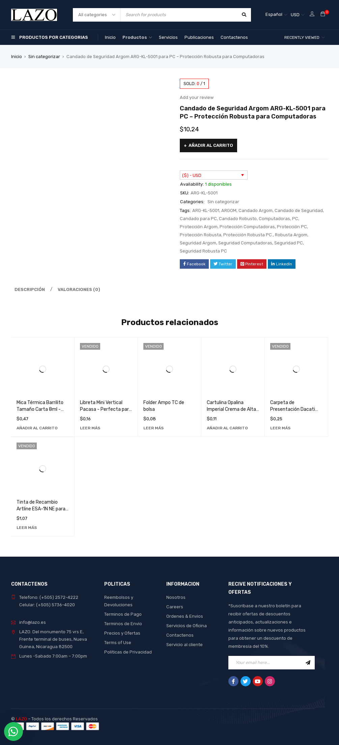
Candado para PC (198, 218)
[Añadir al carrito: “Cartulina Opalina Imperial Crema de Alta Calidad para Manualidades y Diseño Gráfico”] (227, 428)
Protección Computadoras (247, 226)
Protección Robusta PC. (248, 234)
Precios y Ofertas (122, 633)
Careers (174, 606)
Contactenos (180, 635)
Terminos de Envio (123, 623)
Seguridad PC (288, 242)
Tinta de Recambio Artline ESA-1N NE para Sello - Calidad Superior (41, 508)
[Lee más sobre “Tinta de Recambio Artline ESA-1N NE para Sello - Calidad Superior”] (27, 528)
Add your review (197, 97)
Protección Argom (199, 226)
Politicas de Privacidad (128, 652)
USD (295, 14)
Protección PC (292, 226)
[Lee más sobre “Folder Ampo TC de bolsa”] (153, 428)
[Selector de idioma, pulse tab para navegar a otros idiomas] (276, 14)
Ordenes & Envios (184, 616)
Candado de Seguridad (299, 210)
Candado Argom (255, 210)
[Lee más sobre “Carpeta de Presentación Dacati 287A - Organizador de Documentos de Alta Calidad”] (280, 428)
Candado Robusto (238, 218)
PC (295, 218)
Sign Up (308, 662)
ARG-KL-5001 (205, 210)
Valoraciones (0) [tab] (79, 289)
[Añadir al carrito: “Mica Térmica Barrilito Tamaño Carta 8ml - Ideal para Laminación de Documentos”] (37, 428)
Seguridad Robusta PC (203, 251)
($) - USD (191, 175)
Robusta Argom (291, 234)
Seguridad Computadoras (245, 242)
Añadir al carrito (211, 145)
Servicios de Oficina (186, 625)
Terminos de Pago (123, 614)
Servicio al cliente (184, 644)
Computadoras (274, 218)
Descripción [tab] (30, 289)
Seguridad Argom (198, 242)
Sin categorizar (44, 56)
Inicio (16, 56)
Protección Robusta (200, 234)
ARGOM (228, 210)
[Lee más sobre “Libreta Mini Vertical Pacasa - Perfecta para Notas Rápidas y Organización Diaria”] (90, 428)
